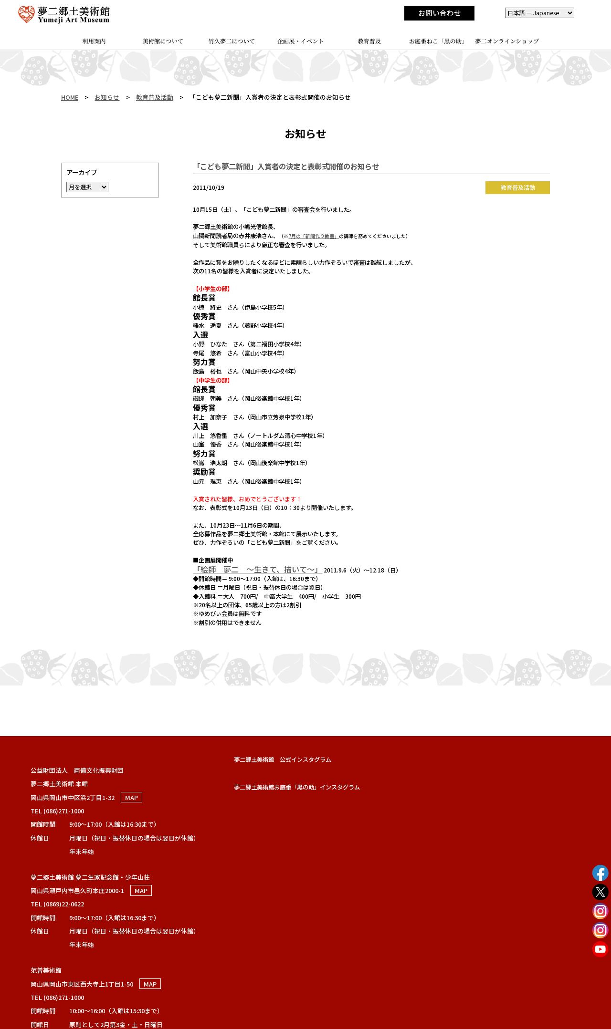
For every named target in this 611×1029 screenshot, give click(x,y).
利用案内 (94, 41)
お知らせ (107, 97)
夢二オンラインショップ (507, 41)
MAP (131, 797)
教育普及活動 (154, 97)
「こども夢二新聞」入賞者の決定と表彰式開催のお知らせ (286, 166)
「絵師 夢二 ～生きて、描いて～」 (257, 569)
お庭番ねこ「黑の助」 (438, 41)
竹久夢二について (232, 41)
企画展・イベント (300, 41)
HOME (69, 97)
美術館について (163, 41)
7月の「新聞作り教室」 (313, 235)
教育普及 (369, 41)
